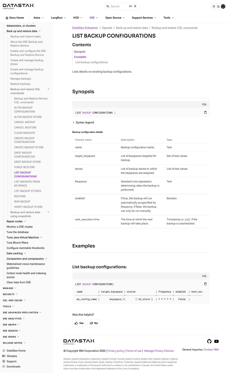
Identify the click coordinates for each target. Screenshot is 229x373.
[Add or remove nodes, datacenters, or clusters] (28, 24)
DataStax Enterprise (85, 28)
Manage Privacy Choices (159, 350)
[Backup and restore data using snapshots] (30, 214)
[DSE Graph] (26, 325)
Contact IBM (211, 349)
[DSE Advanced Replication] (26, 313)
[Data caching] (28, 253)
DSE (94, 17)
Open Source (115, 17)
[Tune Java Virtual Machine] (28, 237)
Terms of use (133, 350)
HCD (78, 17)
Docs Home (14, 18)
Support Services (144, 17)
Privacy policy (115, 350)
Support (9, 362)
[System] (223, 6)
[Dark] (218, 6)
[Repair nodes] (28, 221)
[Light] (214, 6)
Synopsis (79, 51)
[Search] (122, 6)
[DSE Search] (26, 331)
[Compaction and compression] (28, 259)
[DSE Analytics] (26, 319)
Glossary (9, 356)
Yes (79, 323)
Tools (169, 17)
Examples (80, 56)
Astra (39, 17)
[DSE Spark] (26, 337)
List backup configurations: (91, 62)
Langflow (59, 17)
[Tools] (26, 306)
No (94, 323)
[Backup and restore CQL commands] (30, 91)
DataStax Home (14, 351)
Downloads (11, 367)
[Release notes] (26, 343)
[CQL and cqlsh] (26, 300)
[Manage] (26, 288)
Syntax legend (85, 122)
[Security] (26, 294)
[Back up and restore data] (28, 31)
